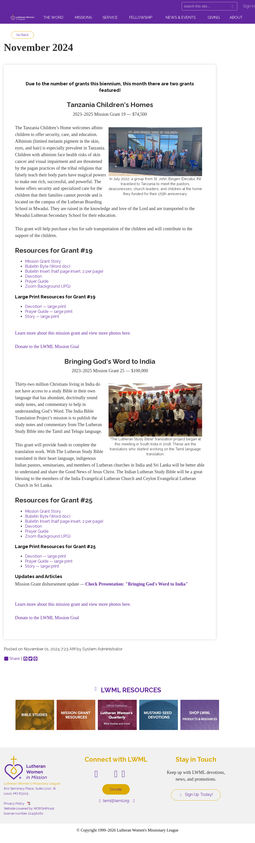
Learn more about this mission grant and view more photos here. (73, 333)
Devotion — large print (45, 306)
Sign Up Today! (196, 794)
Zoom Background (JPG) (48, 286)
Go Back (22, 35)
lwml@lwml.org (114, 800)
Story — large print (42, 316)
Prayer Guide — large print (49, 311)
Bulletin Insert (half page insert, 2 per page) (64, 271)
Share (12, 659)
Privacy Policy (14, 803)
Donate (116, 789)
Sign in (249, 6)
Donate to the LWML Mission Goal (47, 346)
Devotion (33, 276)
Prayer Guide (36, 281)
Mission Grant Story (43, 261)
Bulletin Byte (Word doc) (47, 266)
